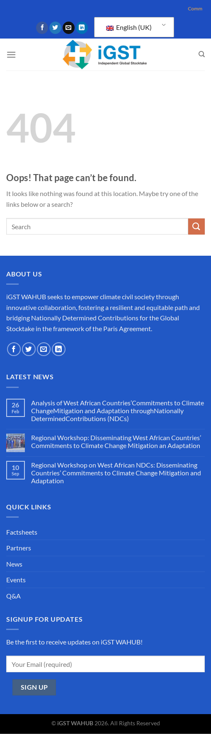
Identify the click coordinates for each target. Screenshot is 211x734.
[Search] (202, 54)
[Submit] (196, 226)
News (14, 564)
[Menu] (11, 54)
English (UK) (129, 27)
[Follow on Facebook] (42, 28)
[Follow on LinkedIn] (82, 28)
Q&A (13, 596)
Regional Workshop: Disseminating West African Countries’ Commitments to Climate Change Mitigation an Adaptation (116, 441)
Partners (18, 548)
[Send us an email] (69, 28)
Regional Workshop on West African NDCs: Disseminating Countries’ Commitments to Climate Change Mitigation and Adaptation (116, 472)
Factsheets (21, 532)
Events (16, 580)
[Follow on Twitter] (55, 28)
